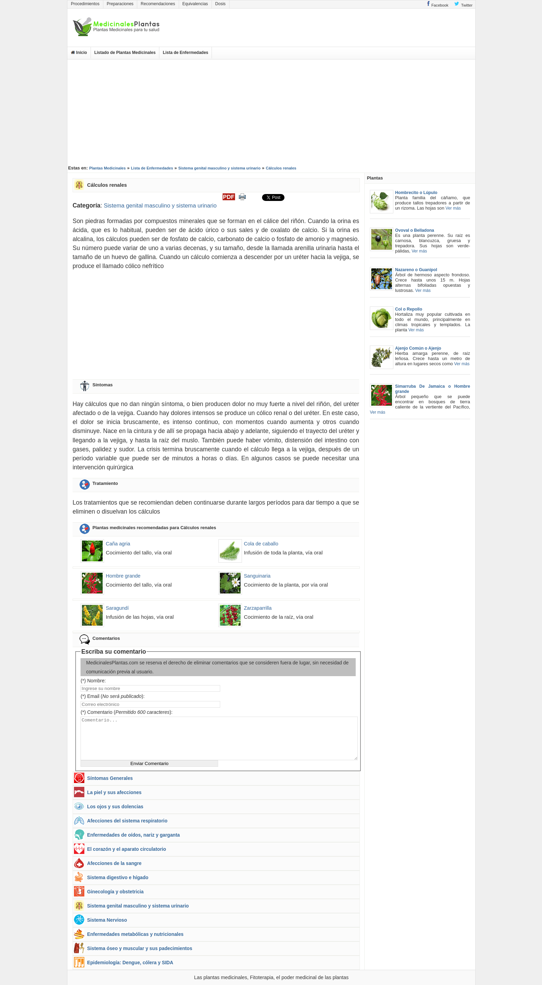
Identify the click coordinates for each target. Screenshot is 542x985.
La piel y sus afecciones (114, 792)
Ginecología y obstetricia (115, 891)
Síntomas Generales (110, 778)
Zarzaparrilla (257, 608)
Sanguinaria (257, 576)
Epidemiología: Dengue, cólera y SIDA (130, 962)
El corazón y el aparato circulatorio (126, 849)
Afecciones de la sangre (114, 863)
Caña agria (118, 543)
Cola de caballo (261, 543)
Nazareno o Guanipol (416, 269)
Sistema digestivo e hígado (117, 877)
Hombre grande (123, 576)
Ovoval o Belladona (414, 230)
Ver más (453, 208)
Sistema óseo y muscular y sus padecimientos (139, 948)
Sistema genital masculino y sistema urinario (160, 205)
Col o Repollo (408, 309)
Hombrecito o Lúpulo (416, 192)
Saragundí (117, 608)
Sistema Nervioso (107, 920)
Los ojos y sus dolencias (115, 806)
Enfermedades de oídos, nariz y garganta (133, 835)
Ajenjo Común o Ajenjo (418, 348)
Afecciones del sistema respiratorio (127, 820)
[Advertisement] (271, 111)
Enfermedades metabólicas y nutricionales (135, 934)
